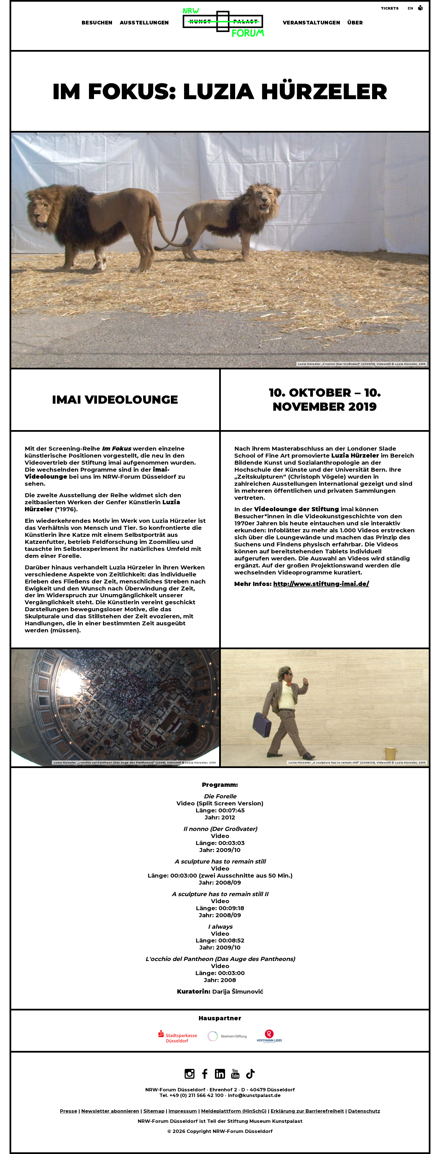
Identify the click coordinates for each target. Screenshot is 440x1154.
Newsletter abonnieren (110, 1111)
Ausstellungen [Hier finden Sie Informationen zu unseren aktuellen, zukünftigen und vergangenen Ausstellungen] (144, 23)
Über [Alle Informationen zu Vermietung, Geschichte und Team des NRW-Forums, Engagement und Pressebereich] (355, 23)
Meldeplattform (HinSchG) (234, 1111)
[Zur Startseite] (223, 23)
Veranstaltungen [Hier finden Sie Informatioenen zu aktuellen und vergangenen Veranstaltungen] (311, 23)
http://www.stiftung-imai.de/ (321, 583)
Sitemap (153, 1111)
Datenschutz (364, 1111)
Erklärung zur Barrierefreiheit (307, 1111)
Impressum (183, 1111)
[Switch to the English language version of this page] (410, 8)
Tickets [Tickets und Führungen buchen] (390, 8)
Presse (68, 1111)
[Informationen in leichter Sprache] (420, 9)
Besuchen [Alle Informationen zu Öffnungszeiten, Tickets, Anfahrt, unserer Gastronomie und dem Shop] (97, 23)
